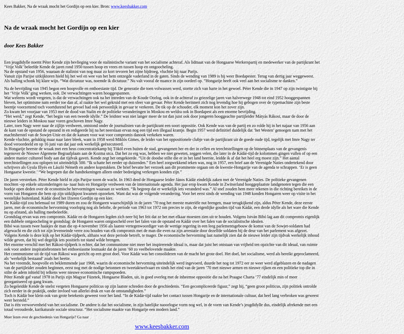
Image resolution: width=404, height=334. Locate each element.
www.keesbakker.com (129, 6)
